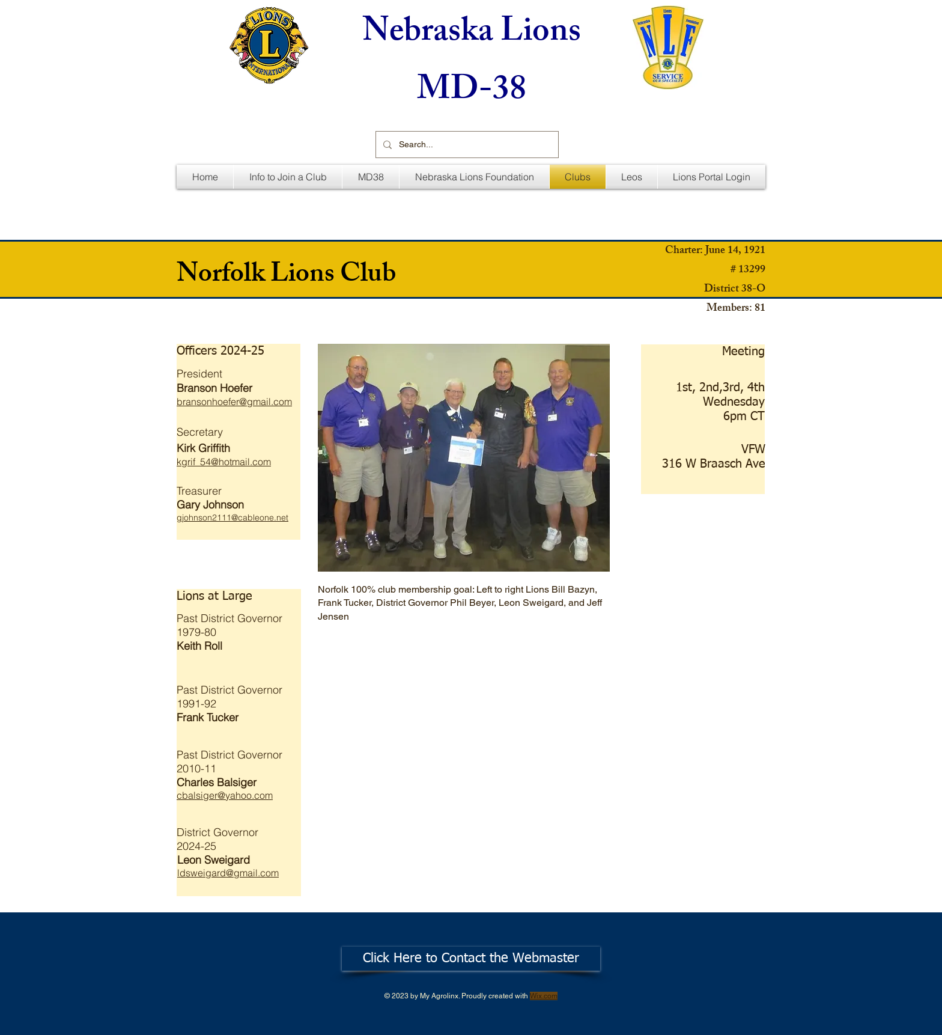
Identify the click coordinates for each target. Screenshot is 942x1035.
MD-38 (471, 93)
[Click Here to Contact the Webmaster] (471, 959)
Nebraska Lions (471, 34)
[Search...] (466, 144)
